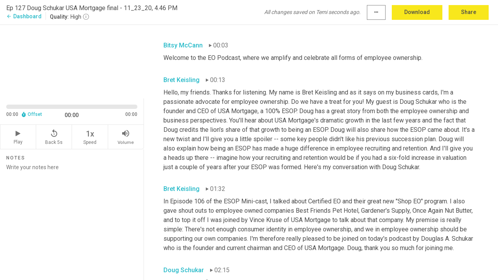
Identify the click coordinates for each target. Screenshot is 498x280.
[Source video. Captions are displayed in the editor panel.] (72, 61)
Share (468, 12)
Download (417, 12)
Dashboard (24, 16)
